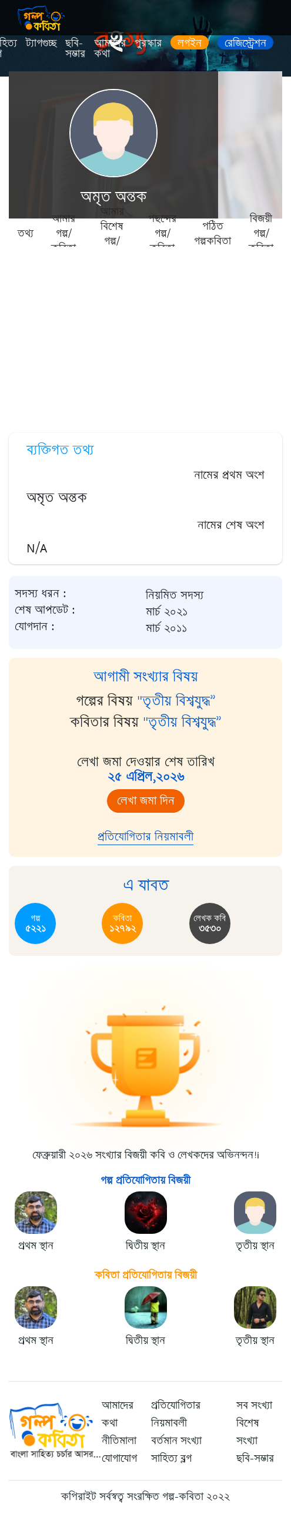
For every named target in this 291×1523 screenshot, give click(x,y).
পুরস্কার (148, 43)
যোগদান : (35, 627)
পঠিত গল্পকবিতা (212, 233)
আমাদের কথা (110, 48)
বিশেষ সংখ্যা (247, 1432)
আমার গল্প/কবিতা (63, 232)
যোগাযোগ (119, 1458)
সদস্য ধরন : (40, 594)
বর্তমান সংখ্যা (176, 1440)
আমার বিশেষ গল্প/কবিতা (112, 232)
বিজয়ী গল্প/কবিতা (261, 232)
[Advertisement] (145, 335)
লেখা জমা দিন (146, 800)
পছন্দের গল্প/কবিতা (162, 232)
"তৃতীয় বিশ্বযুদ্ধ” (176, 700)
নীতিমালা (119, 1440)
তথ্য (26, 233)
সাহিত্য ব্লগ (171, 1458)
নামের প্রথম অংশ (229, 475)
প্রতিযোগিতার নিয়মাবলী (145, 836)
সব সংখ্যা (254, 1405)
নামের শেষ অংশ (231, 525)
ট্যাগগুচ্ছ (41, 43)
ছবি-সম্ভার (75, 48)
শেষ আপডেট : (45, 610)
